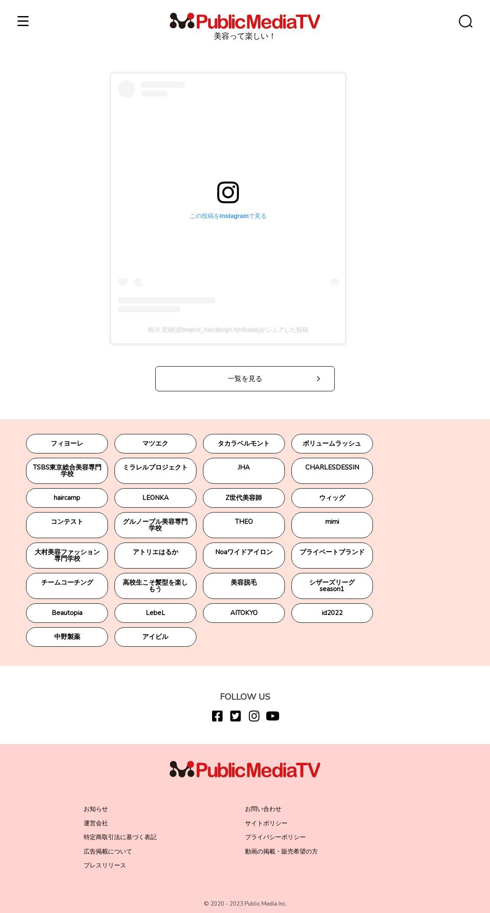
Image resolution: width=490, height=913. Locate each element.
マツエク (155, 443)
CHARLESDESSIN (332, 467)
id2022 (332, 613)
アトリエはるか (155, 552)
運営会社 (96, 823)
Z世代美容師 (243, 497)
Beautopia (67, 613)
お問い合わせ (263, 809)
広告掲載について (108, 851)
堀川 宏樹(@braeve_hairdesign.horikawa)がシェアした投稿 (228, 329)
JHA (244, 467)
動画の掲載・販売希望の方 (281, 851)
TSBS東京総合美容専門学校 (67, 470)
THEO (244, 521)
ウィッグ (332, 497)
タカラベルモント (244, 443)
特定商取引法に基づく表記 (120, 837)
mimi (332, 521)
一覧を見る (245, 379)
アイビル (155, 636)
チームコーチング (67, 582)
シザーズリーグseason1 (332, 585)
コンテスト (67, 521)
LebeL (155, 613)
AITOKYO (244, 613)
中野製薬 (67, 636)
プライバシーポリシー (275, 837)
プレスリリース (105, 865)
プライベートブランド (332, 552)
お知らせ (96, 809)
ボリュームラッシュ (332, 443)
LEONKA (155, 497)
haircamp (67, 497)
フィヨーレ (67, 443)
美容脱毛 (244, 582)
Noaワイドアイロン (244, 552)
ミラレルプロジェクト (155, 467)
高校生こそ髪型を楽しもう (155, 585)
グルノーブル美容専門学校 (155, 525)
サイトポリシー (266, 823)
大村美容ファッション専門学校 (67, 555)
